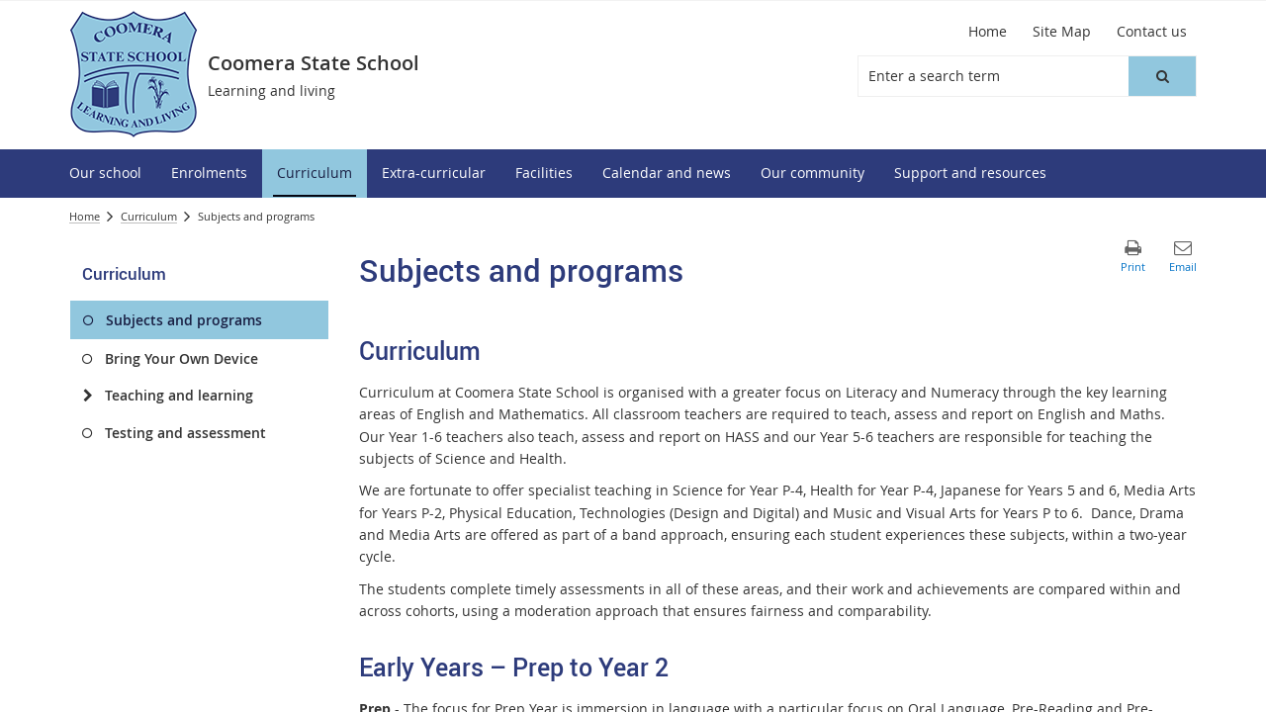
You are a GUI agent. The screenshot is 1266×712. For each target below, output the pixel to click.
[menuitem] (105, 173)
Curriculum (149, 216)
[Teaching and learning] (87, 395)
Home (84, 216)
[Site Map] (1062, 31)
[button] (1162, 76)
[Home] (987, 31)
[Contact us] (1152, 31)
